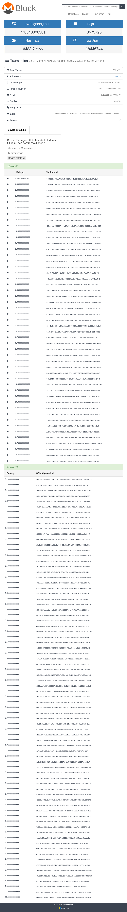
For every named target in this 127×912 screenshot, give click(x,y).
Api (109, 14)
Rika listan (99, 14)
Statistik (86, 14)
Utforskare (73, 14)
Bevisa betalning (17, 130)
